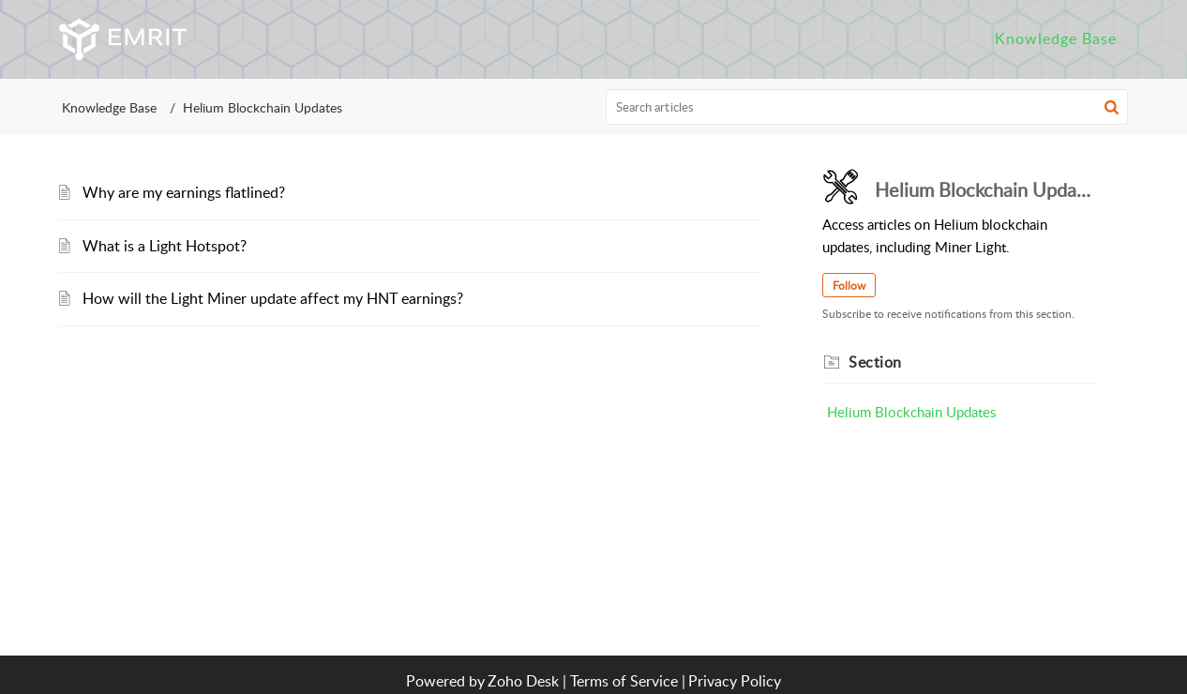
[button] (1111, 107)
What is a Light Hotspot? (165, 245)
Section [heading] (875, 362)
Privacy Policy (734, 681)
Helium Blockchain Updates (911, 411)
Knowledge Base (109, 107)
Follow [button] (849, 286)
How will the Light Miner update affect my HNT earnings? (273, 298)
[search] (867, 107)
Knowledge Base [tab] (1056, 38)
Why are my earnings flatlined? (184, 192)
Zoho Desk (523, 681)
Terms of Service (624, 681)
